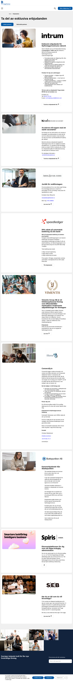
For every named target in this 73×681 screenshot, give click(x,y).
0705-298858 (50, 200)
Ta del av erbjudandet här (51, 104)
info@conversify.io (46, 436)
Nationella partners (22, 24)
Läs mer (46, 333)
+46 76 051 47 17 (46, 438)
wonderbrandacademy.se (48, 155)
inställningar (8, 679)
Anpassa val (59, 677)
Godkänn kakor (37, 677)
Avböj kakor (49, 677)
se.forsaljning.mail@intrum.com (53, 98)
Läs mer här (48, 204)
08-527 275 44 (47, 96)
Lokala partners (7, 24)
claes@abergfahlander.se (48, 197)
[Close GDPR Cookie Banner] (66, 677)
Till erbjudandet (48, 265)
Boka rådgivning (65, 8)
